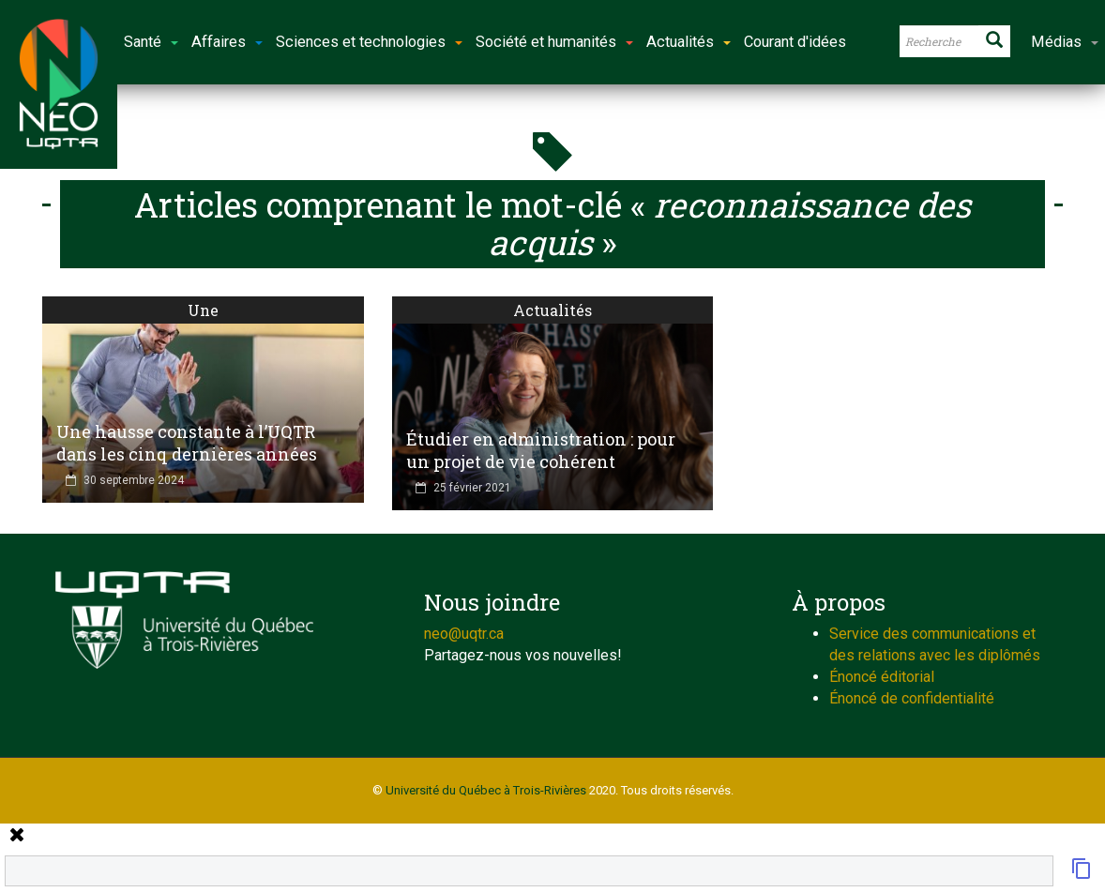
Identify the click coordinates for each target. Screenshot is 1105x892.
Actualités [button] (688, 42)
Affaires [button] (227, 42)
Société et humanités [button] (554, 42)
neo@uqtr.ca (464, 634)
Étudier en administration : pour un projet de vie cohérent (540, 450)
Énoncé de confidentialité (911, 698)
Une (203, 310)
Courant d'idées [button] (795, 42)
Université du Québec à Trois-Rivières (486, 790)
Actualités (552, 310)
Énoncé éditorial (881, 677)
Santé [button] (151, 42)
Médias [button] (1064, 42)
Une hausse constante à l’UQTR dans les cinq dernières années (186, 442)
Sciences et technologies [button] (369, 42)
